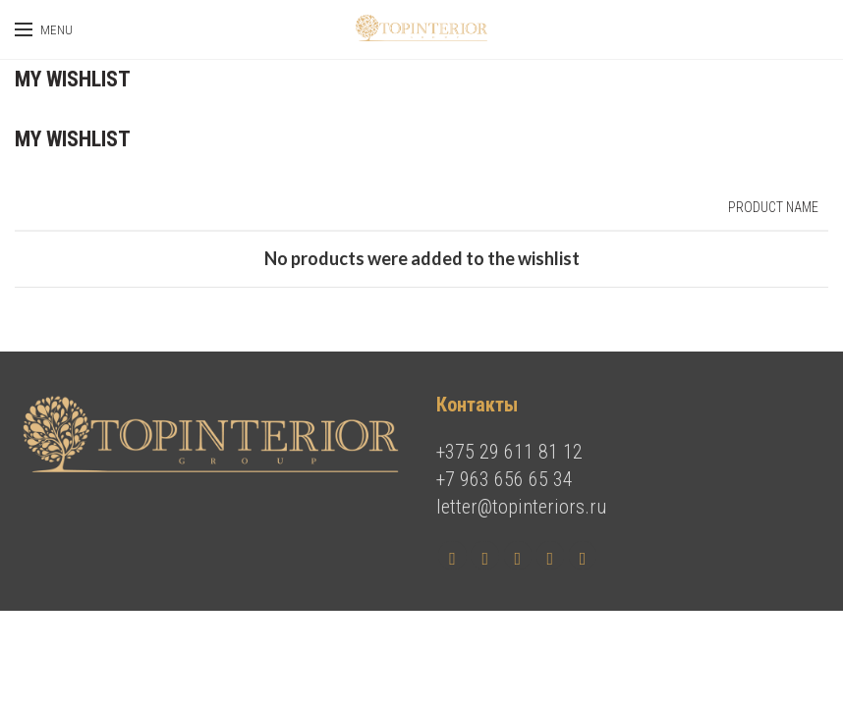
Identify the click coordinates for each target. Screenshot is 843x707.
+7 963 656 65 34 (504, 479)
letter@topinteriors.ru (521, 506)
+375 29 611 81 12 (509, 451)
